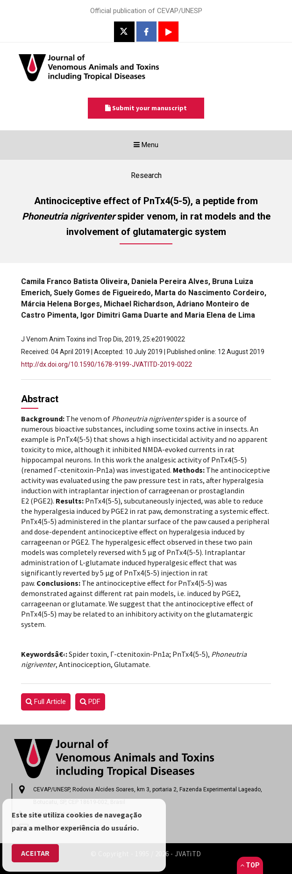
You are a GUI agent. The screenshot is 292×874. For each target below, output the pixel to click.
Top (250, 865)
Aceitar (35, 853)
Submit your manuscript (146, 108)
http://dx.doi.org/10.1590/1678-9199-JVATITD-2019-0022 (106, 364)
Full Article (46, 701)
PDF (90, 701)
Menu (161, 147)
